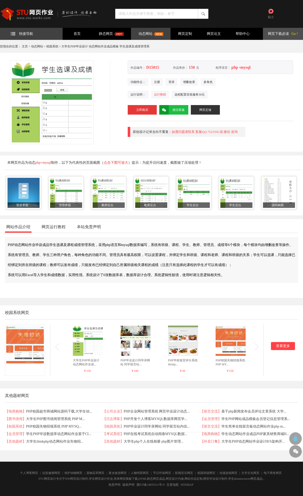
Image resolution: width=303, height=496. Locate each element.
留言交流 (211, 411)
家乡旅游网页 (118, 473)
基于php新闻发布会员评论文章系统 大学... (253, 411)
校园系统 (52, 46)
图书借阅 (16, 419)
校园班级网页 (206, 473)
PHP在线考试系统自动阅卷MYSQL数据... (155, 434)
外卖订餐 (211, 441)
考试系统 (113, 434)
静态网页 (111, 34)
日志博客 (113, 419)
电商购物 (16, 411)
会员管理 (211, 419)
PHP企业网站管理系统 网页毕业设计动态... (157, 411)
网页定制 (185, 34)
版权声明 (128, 484)
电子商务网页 (273, 473)
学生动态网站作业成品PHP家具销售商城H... (255, 434)
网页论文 (214, 34)
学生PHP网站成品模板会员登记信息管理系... (255, 419)
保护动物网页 (73, 473)
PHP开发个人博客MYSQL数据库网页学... (155, 419)
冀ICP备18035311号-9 (150, 484)
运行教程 (160, 94)
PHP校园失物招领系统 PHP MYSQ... (53, 426)
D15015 (152, 67)
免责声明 (114, 484)
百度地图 (173, 484)
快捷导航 (22, 34)
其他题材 (16, 441)
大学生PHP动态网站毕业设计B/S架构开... (253, 441)
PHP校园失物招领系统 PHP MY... (230, 362)
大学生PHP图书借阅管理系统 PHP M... (55, 419)
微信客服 (172, 110)
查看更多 (283, 346)
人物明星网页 (140, 473)
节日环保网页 (162, 473)
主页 (25, 46)
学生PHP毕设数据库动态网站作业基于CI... (58, 434)
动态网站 (150, 34)
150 (192, 67)
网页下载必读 (278, 34)
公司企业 (113, 411)
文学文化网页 (250, 473)
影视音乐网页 (184, 473)
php (234, 67)
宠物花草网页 (95, 473)
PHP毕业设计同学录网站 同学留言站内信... (157, 426)
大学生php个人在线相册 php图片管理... (153, 441)
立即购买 (142, 110)
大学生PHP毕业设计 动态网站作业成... (86, 362)
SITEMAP (187, 484)
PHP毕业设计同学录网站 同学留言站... (135, 362)
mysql (245, 67)
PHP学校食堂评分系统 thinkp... (183, 362)
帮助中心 (243, 34)
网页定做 (205, 110)
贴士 (271, 17)
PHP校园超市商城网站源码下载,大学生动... (59, 411)
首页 (77, 34)
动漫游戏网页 (228, 473)
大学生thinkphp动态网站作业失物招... (54, 441)
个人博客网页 (29, 473)
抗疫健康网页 (51, 473)
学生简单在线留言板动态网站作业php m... (253, 426)
